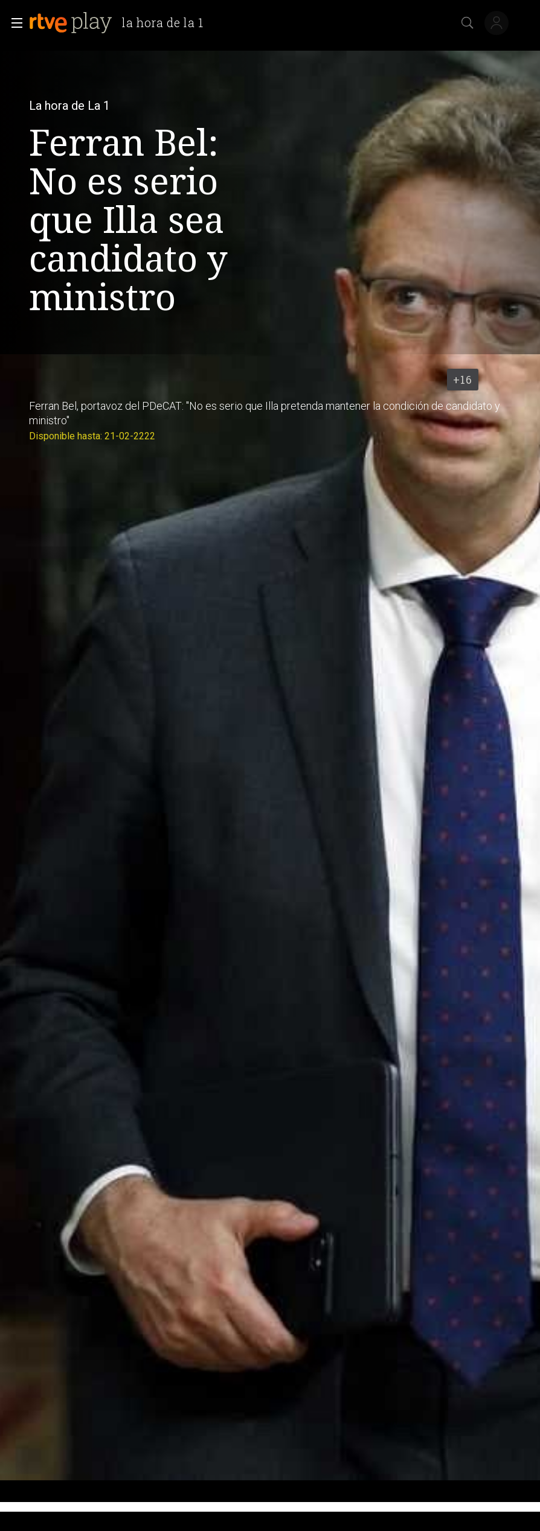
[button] (13, 23)
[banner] (121, 23)
